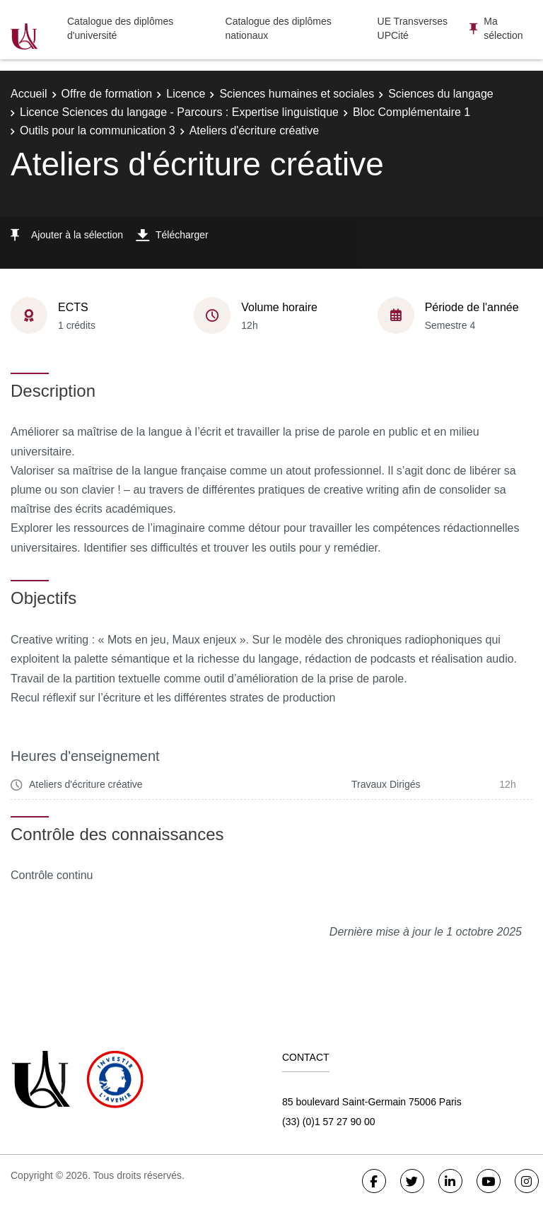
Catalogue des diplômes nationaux (279, 28)
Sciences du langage (441, 94)
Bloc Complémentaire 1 (411, 112)
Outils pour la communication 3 (97, 130)
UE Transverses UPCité (413, 28)
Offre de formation (107, 94)
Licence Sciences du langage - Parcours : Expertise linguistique (179, 112)
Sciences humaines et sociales (296, 94)
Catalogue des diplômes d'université (120, 28)
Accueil (29, 94)
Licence (185, 94)
